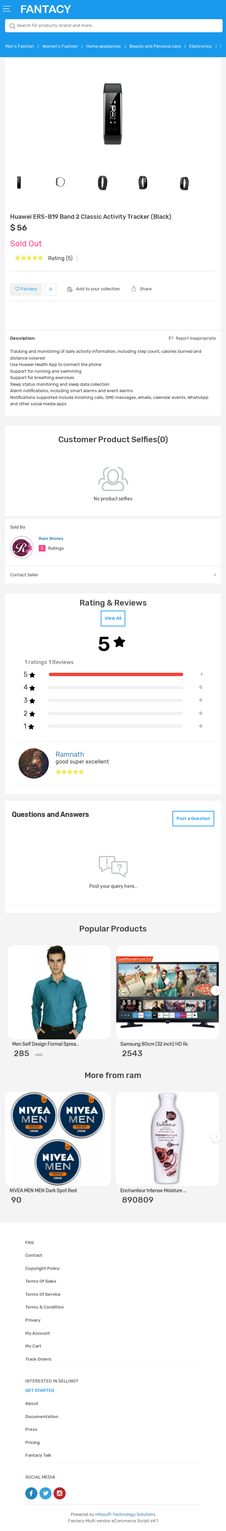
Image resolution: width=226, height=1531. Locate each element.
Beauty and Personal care (155, 46)
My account (37, 1333)
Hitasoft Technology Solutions (125, 1514)
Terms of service (43, 1294)
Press (31, 1429)
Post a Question (193, 818)
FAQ (29, 1242)
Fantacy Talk (38, 1455)
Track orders (38, 1359)
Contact (33, 1255)
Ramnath (70, 754)
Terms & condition (44, 1307)
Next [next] (217, 993)
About (31, 1403)
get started (39, 1390)
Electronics (200, 46)
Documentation (41, 1416)
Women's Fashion (60, 46)
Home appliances (103, 46)
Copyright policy (42, 1268)
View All (113, 618)
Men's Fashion (19, 46)
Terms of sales (40, 1281)
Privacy (32, 1320)
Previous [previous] (11, 993)
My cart (33, 1346)
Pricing (32, 1442)
